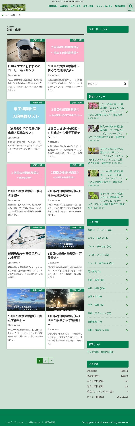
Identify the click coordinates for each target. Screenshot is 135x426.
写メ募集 (94, 269)
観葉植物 (53, 6)
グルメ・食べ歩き (104, 6)
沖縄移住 (64, 6)
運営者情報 (120, 6)
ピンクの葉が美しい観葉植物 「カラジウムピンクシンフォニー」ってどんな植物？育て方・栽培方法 (107, 111)
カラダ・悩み (98, 236)
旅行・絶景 (76, 6)
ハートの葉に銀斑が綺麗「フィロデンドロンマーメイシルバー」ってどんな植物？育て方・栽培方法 (107, 176)
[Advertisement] (108, 53)
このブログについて (14, 418)
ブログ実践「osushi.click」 (101, 348)
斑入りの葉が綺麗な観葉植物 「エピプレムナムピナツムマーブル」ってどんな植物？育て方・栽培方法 (107, 132)
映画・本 (95, 293)
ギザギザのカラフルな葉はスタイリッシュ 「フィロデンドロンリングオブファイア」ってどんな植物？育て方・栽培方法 (107, 154)
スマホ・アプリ (98, 252)
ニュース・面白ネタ (100, 260)
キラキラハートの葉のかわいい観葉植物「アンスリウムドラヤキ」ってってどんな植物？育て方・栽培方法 (107, 198)
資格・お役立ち (98, 326)
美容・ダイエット (99, 310)
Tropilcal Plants (104, 418)
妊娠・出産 (96, 277)
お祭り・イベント (100, 228)
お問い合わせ (34, 418)
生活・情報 (88, 6)
